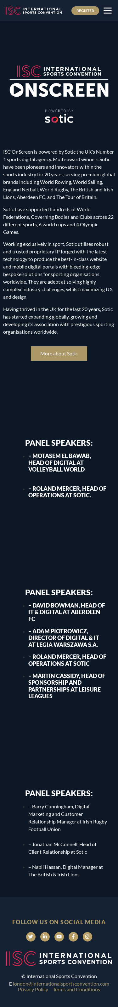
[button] (107, 10)
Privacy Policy (33, 989)
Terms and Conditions (76, 989)
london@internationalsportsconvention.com (61, 984)
